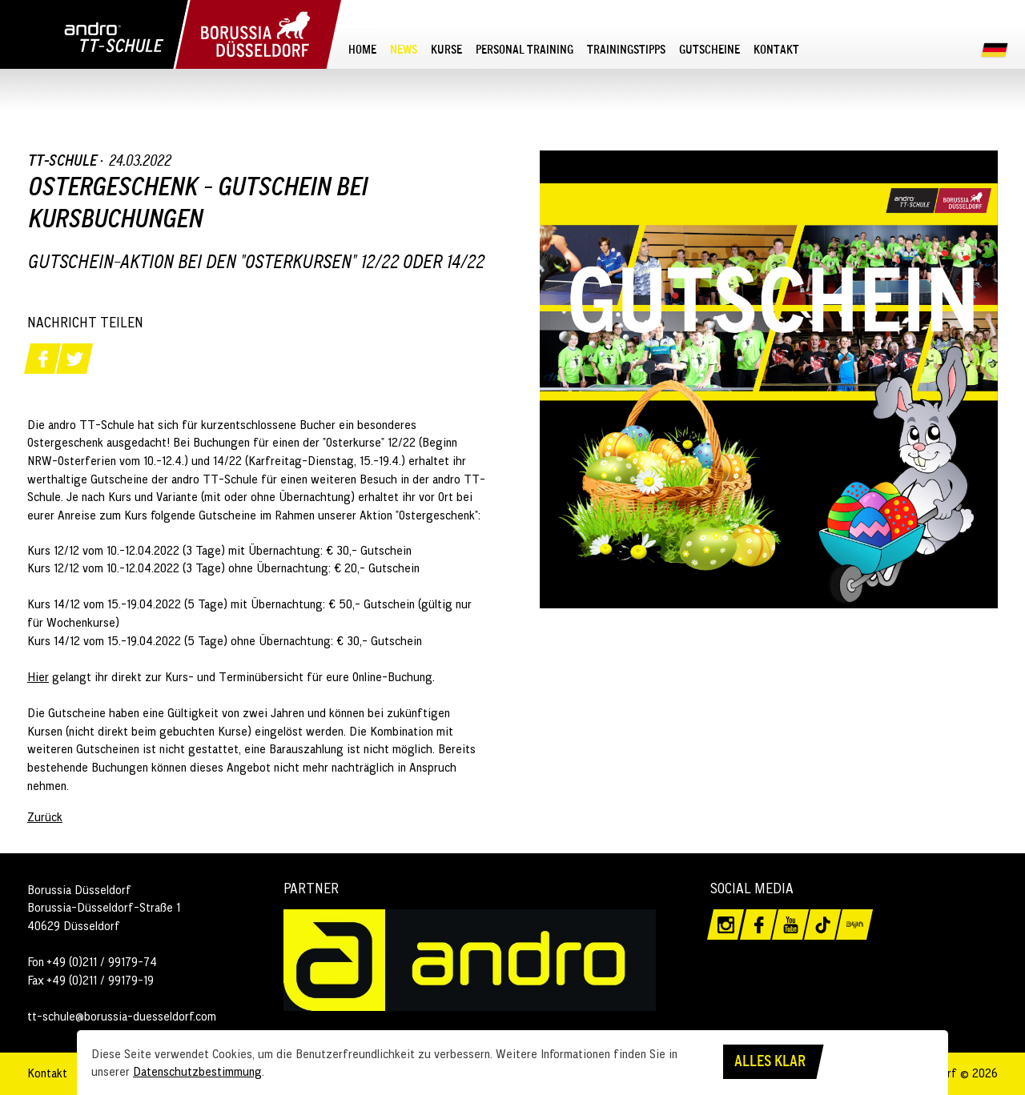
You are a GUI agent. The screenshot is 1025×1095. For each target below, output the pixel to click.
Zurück (44, 816)
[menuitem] (363, 49)
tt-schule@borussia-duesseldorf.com (121, 1016)
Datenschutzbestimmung (197, 1071)
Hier (38, 676)
